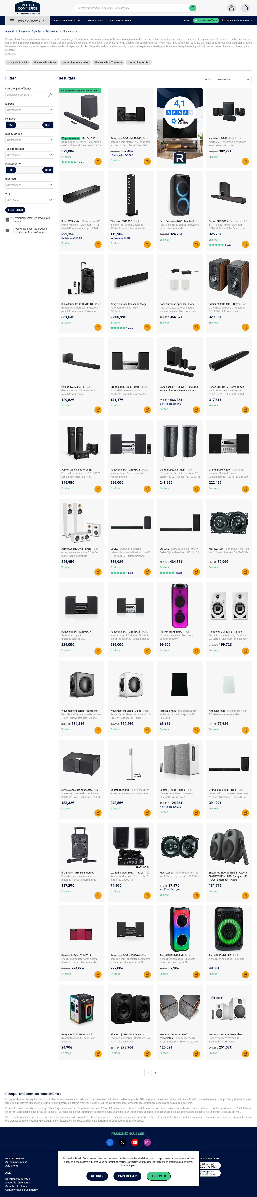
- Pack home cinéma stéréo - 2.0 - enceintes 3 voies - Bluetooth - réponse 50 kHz (130, 142)
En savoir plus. (129, 1165)
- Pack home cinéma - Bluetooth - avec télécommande (129, 473)
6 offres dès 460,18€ (170, 403)
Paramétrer (127, 1176)
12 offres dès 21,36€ (170, 889)
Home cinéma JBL (139, 62)
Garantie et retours (16, 1186)
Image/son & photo (30, 31)
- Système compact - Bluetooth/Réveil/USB (77, 635)
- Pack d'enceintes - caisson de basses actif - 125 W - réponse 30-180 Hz (130, 714)
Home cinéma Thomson (108, 62)
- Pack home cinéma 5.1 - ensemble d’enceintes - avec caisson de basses (228, 142)
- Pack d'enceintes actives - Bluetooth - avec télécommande (179, 225)
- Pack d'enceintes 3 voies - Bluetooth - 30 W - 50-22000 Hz (179, 1042)
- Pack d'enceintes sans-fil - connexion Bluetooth (78, 1038)
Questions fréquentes (17, 1179)
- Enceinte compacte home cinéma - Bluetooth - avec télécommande (80, 959)
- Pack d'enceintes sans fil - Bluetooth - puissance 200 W (177, 635)
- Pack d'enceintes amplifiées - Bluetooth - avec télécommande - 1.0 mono (81, 308)
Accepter (159, 1176)
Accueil (9, 31)
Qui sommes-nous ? (16, 1162)
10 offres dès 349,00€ (121, 155)
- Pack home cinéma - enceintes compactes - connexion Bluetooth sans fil (130, 959)
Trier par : (207, 79)
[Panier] (245, 8)
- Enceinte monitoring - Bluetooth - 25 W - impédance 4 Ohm (130, 1038)
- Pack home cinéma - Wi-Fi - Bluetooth (129, 308)
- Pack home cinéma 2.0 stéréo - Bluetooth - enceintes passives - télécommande (130, 635)
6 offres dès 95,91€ (120, 238)
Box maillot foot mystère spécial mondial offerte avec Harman (91, 90)
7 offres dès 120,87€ (170, 806)
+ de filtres (15, 210)
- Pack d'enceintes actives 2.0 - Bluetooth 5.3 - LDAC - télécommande (228, 308)
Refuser (97, 1176)
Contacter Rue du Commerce (21, 1189)
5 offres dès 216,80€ (71, 238)
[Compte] (231, 8)
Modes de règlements (17, 1182)
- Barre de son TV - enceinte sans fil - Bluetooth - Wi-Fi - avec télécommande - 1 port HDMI (81, 225)
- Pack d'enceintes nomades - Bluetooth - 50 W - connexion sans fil (178, 959)
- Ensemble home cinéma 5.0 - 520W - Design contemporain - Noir (81, 473)
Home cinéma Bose (45, 62)
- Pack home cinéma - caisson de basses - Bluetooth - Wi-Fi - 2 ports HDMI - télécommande (130, 552)
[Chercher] (192, 8)
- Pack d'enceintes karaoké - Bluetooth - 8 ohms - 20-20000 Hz (130, 876)
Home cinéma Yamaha (75, 62)
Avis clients (11, 1165)
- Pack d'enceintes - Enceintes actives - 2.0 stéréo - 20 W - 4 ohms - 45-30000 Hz (180, 473)
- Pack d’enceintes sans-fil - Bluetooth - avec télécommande (78, 390)
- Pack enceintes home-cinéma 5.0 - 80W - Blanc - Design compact (80, 552)
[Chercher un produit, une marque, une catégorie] (133, 8)
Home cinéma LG (17, 62)
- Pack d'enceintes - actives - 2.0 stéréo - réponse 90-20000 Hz (179, 714)
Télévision (52, 31)
